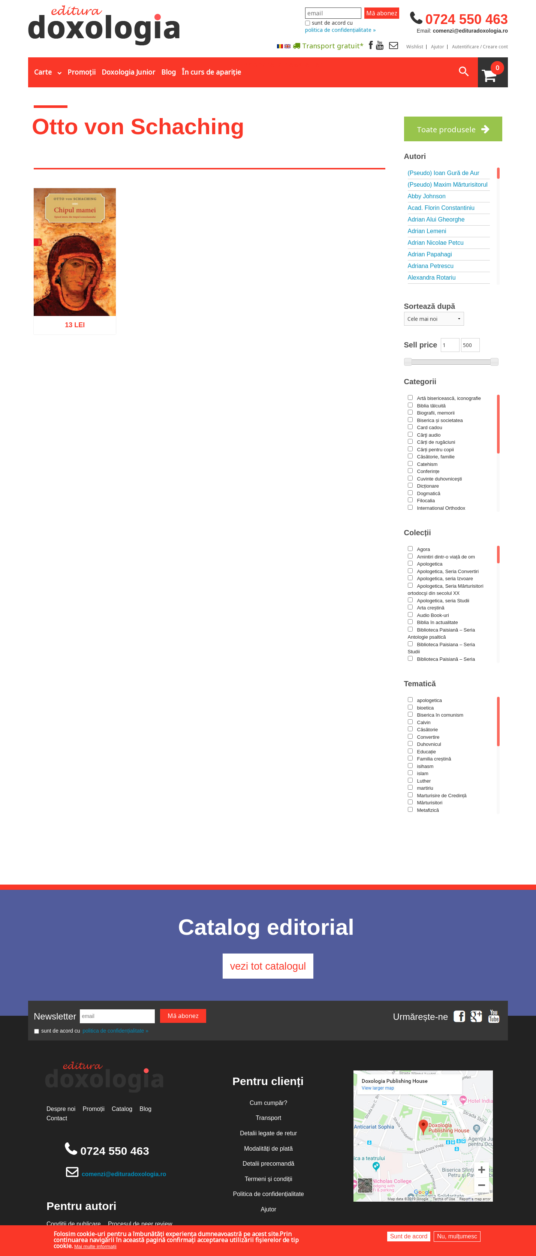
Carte (43, 71)
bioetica (425, 708)
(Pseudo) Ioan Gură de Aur (443, 173)
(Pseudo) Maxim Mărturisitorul (448, 184)
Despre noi (60, 1111)
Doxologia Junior (128, 71)
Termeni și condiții (268, 1181)
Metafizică (428, 810)
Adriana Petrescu (431, 266)
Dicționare (428, 486)
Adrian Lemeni (427, 231)
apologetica (429, 700)
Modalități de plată (268, 1150)
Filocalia (426, 500)
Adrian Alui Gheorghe (436, 219)
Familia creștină (434, 759)
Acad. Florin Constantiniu (441, 208)
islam (422, 773)
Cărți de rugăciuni (436, 442)
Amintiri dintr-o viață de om (446, 557)
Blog (168, 71)
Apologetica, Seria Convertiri (448, 571)
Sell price (420, 345)
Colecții (417, 532)
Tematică (420, 684)
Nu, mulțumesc (457, 1236)
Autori (415, 156)
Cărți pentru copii (435, 449)
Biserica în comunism (440, 715)
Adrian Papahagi (430, 254)
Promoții (81, 71)
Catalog (122, 1111)
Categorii (420, 381)
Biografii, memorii (436, 413)
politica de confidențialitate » (340, 29)
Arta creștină (431, 608)
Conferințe (428, 471)
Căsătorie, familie (436, 457)
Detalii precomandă (268, 1166)
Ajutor (437, 47)
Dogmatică (428, 493)
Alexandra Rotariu (432, 277)
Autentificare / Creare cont (480, 47)
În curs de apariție (211, 71)
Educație (426, 751)
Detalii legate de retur (268, 1135)
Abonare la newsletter (283, 64)
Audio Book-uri (433, 615)
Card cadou (429, 427)
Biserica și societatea (440, 420)
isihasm (425, 766)
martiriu (425, 788)
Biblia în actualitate (437, 622)
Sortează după (429, 306)
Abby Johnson (427, 196)
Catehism (427, 464)
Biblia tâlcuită (431, 406)
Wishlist (414, 47)
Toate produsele (446, 129)
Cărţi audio (429, 435)
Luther (424, 781)
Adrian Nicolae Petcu (436, 243)
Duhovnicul (429, 744)
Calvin (424, 722)
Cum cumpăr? (268, 1105)
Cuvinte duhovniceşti (439, 479)
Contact (56, 1120)
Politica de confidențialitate (268, 1196)
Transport (268, 1120)
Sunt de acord (409, 1236)
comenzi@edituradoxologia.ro (125, 1176)
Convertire (428, 737)
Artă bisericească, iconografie (449, 398)
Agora (423, 549)
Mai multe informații (95, 1246)
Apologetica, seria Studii (443, 600)
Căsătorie (427, 729)
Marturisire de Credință (442, 795)
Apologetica (430, 564)
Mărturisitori (430, 802)
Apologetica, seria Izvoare (445, 578)
